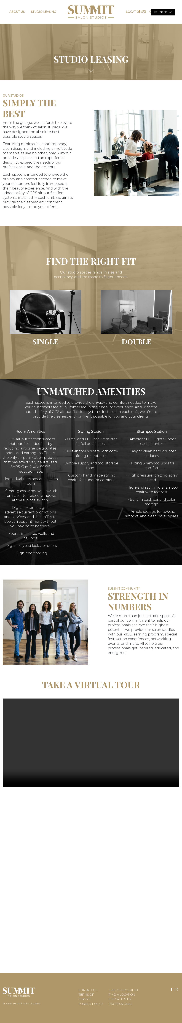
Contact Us (88, 990)
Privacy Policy (91, 1004)
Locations (134, 11)
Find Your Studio (123, 990)
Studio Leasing (43, 11)
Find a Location (122, 994)
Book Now (163, 12)
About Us (17, 11)
